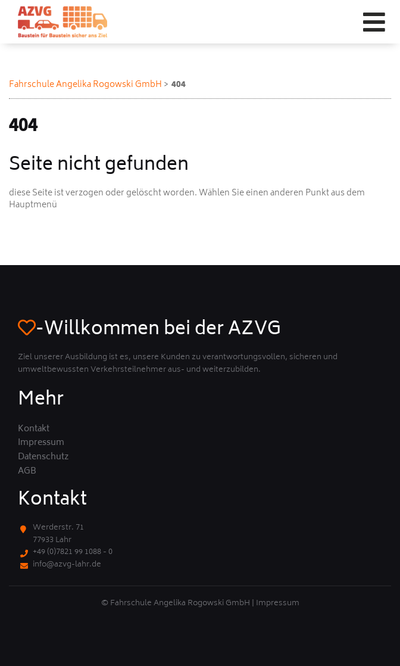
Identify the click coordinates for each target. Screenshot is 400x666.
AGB (27, 472)
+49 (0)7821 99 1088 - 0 (72, 552)
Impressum (41, 443)
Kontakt (33, 429)
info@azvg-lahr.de (67, 565)
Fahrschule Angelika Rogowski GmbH (85, 84)
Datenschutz (43, 457)
